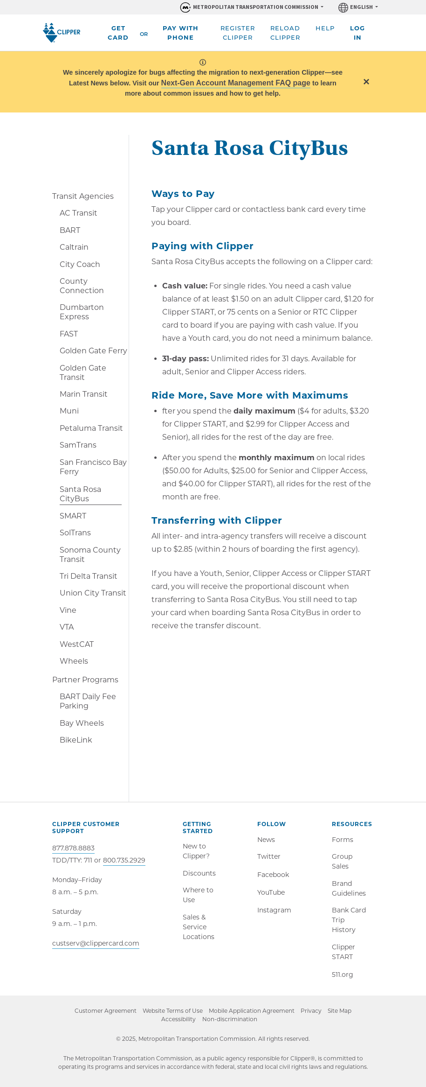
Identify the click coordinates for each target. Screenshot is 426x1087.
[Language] (358, 7)
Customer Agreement (103, 1015)
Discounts (199, 874)
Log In (357, 32)
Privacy (312, 1015)
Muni (69, 411)
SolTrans (75, 532)
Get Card (118, 32)
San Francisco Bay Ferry (93, 467)
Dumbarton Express (82, 312)
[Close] (366, 81)
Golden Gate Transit (83, 373)
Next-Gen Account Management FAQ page (235, 83)
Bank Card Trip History (349, 923)
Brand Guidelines (349, 890)
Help (325, 28)
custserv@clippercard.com (95, 943)
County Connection (82, 286)
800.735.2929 (124, 860)
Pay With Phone (181, 32)
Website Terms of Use (171, 1015)
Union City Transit (93, 593)
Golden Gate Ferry (93, 350)
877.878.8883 (73, 848)
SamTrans (78, 445)
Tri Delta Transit (88, 576)
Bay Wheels (82, 723)
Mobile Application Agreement (252, 1015)
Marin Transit (84, 394)
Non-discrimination (234, 1024)
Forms (342, 840)
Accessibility (178, 1023)
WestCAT (77, 644)
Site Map (342, 1015)
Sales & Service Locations (198, 929)
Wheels (74, 661)
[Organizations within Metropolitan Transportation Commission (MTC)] (251, 7)
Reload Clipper (285, 32)
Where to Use (198, 897)
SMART (73, 516)
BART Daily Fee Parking (88, 701)
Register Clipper (237, 32)
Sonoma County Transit (90, 555)
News (266, 840)
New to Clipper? (196, 851)
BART (70, 230)
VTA (67, 627)
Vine (68, 610)
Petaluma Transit (91, 428)
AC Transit (78, 213)
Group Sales (342, 863)
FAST (69, 334)
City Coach (80, 264)
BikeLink (76, 740)
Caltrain (74, 247)
